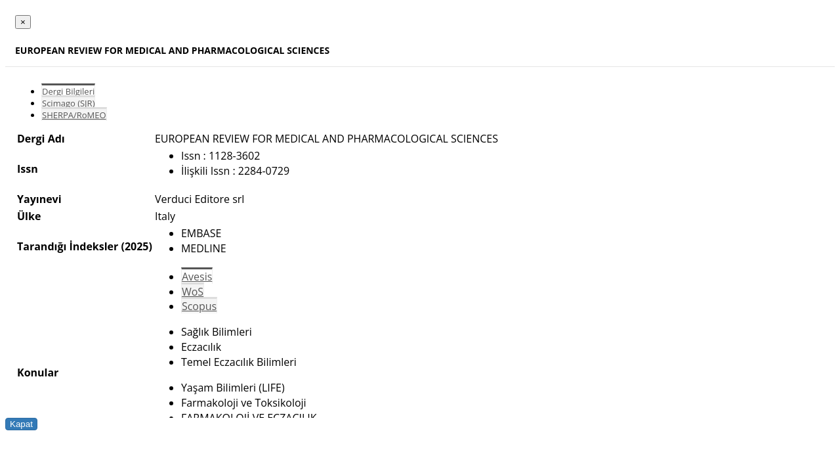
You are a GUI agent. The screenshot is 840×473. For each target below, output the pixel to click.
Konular (37, 372)
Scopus (199, 306)
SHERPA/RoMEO (74, 115)
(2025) (136, 246)
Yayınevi (39, 199)
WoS (192, 291)
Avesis (197, 276)
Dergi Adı (41, 138)
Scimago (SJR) (68, 103)
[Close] (23, 22)
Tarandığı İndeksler (67, 246)
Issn (27, 169)
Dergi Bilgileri (68, 91)
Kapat (21, 424)
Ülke (29, 216)
